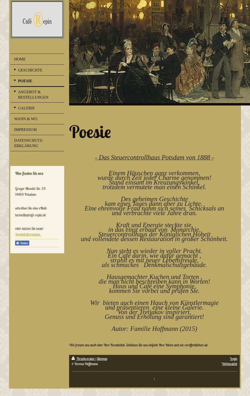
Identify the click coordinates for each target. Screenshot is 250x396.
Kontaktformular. (28, 234)
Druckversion (83, 358)
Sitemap (102, 358)
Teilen (22, 243)
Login (233, 358)
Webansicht (229, 363)
